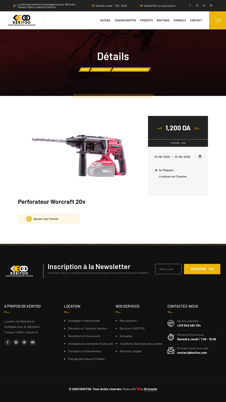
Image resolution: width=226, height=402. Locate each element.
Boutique (163, 20)
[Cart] (217, 20)
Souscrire (202, 269)
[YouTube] (211, 6)
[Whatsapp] (204, 6)
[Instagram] (197, 6)
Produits (146, 20)
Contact (196, 20)
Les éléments (101, 69)
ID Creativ (150, 389)
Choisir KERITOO (125, 20)
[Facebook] (190, 6)
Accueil (105, 20)
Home (85, 69)
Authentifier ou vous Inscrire (157, 5)
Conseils (180, 20)
